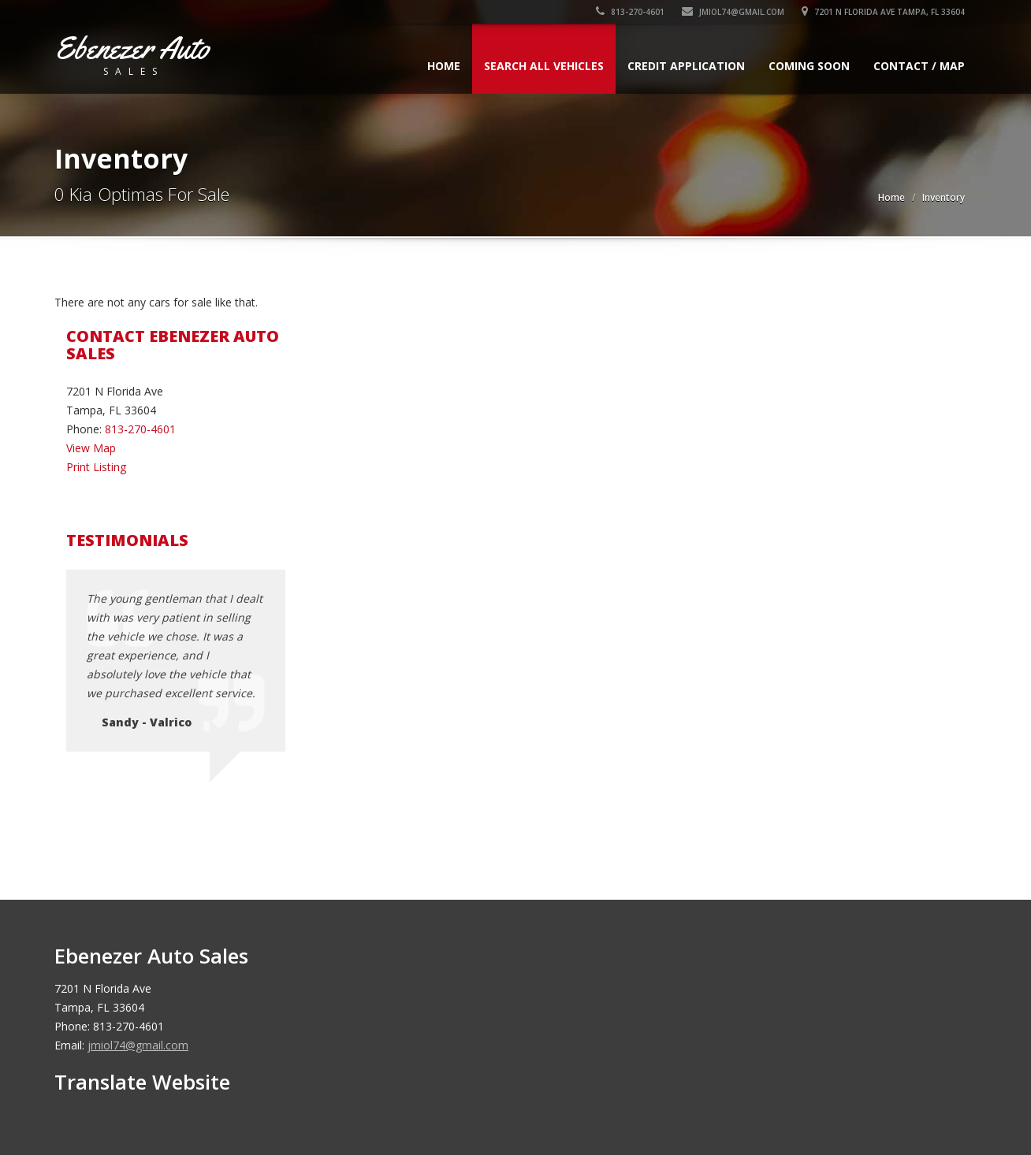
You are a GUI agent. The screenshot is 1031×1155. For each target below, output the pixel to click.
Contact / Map (919, 65)
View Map (91, 447)
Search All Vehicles (544, 65)
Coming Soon (809, 65)
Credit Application (686, 65)
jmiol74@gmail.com (733, 11)
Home (443, 65)
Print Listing (96, 466)
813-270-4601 (630, 11)
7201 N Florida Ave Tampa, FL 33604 (883, 11)
